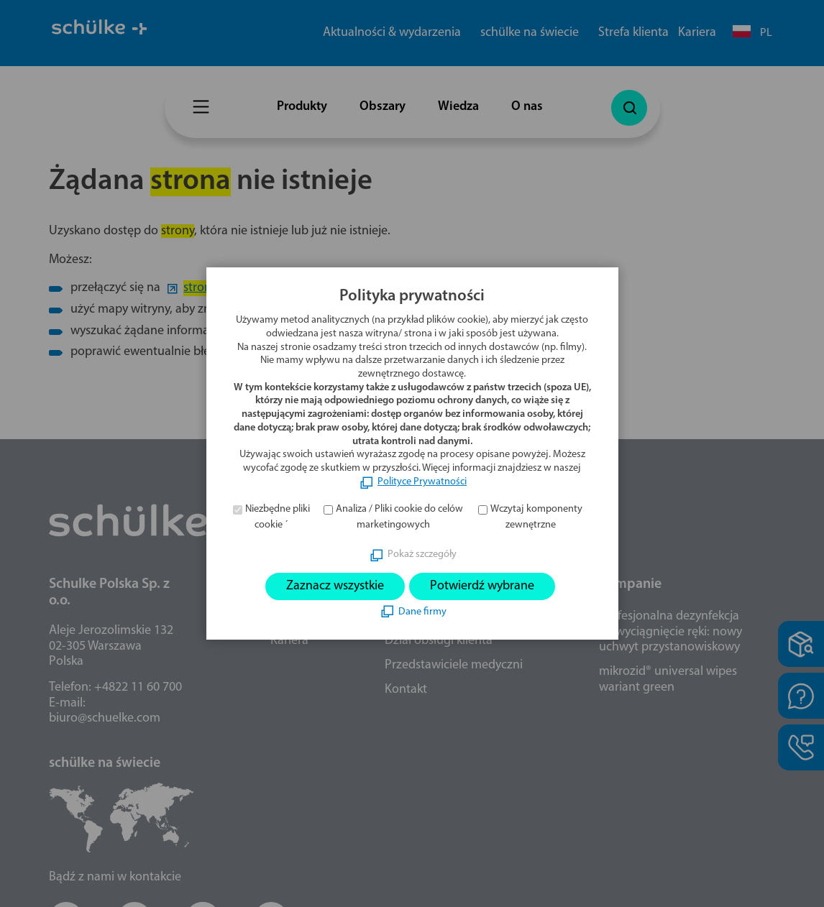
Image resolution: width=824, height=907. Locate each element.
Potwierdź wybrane (482, 586)
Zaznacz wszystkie (335, 586)
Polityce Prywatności (422, 481)
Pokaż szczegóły (422, 554)
